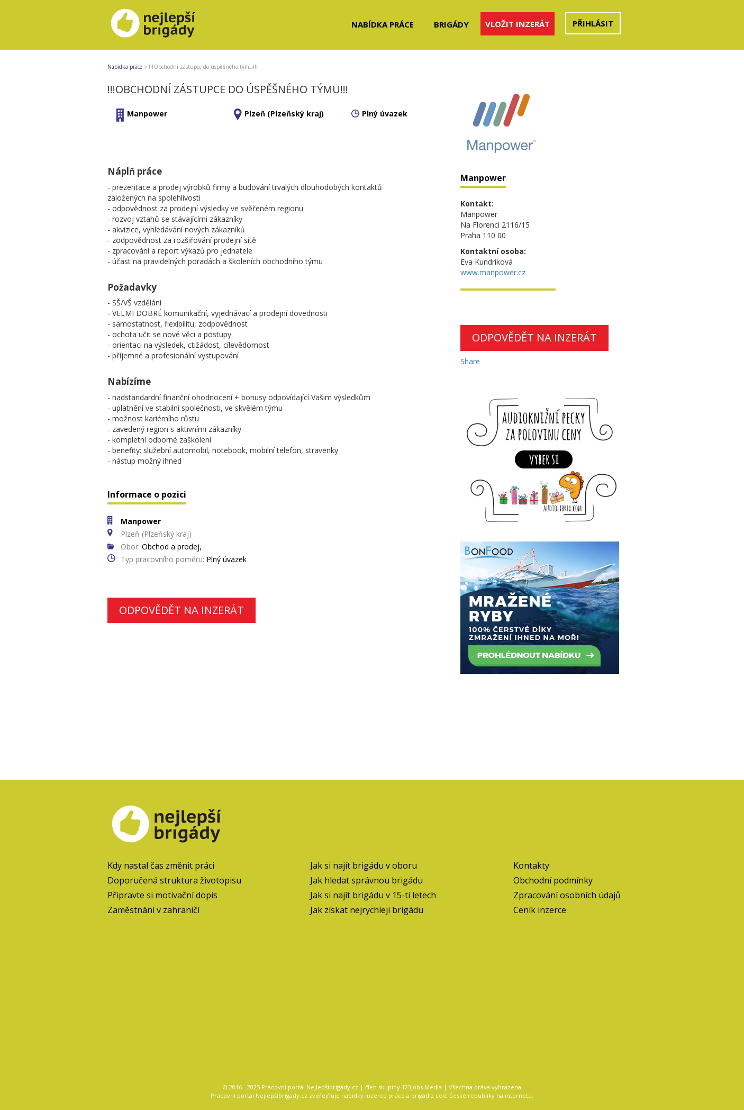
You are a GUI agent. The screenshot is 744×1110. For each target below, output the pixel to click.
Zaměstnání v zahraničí (153, 910)
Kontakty (531, 865)
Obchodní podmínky (553, 880)
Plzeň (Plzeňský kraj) (284, 114)
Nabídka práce (382, 24)
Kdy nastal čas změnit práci (160, 865)
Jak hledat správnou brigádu (366, 880)
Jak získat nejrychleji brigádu (366, 910)
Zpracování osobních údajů (567, 895)
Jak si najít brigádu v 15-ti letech (373, 895)
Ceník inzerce (539, 910)
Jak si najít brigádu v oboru (363, 865)
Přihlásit (593, 23)
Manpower (147, 114)
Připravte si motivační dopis (162, 895)
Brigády (451, 24)
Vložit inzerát (517, 24)
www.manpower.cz (492, 272)
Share (470, 361)
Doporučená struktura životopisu (174, 880)
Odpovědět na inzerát (181, 610)
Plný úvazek (384, 114)
